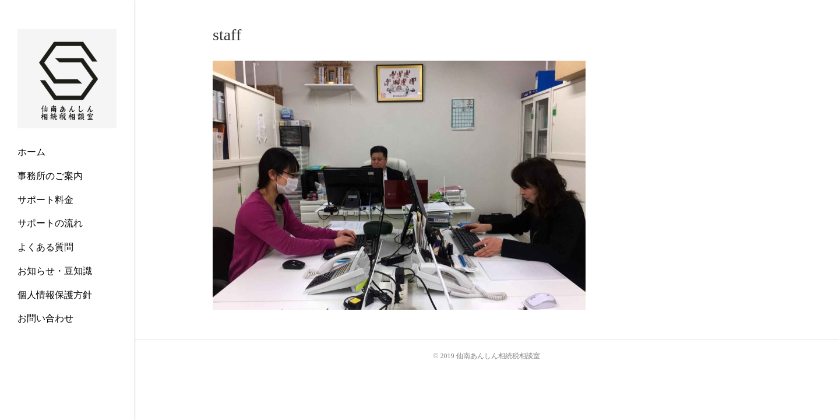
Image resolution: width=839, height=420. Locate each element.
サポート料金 (45, 200)
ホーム (31, 152)
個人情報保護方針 (54, 295)
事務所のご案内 (50, 176)
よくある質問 (45, 247)
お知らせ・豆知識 (54, 271)
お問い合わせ (45, 318)
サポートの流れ (50, 223)
